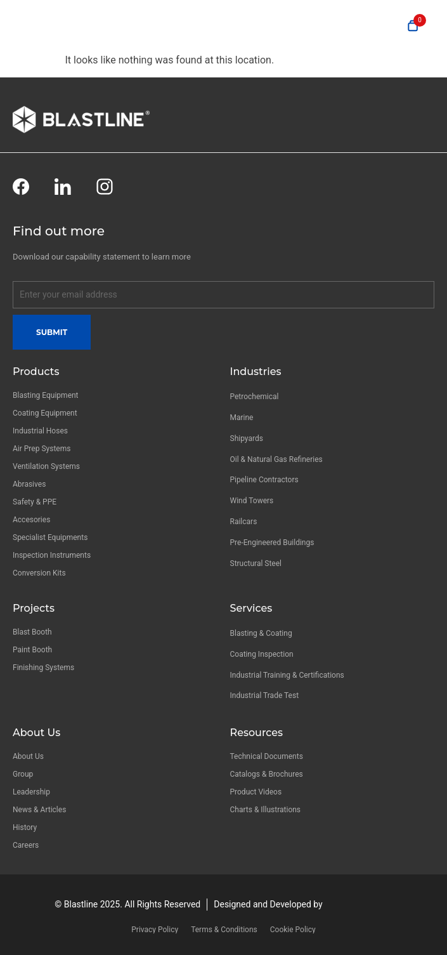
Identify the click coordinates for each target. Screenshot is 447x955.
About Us (36, 733)
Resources (256, 733)
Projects (34, 608)
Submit (51, 332)
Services (251, 608)
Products (36, 372)
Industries (256, 372)
